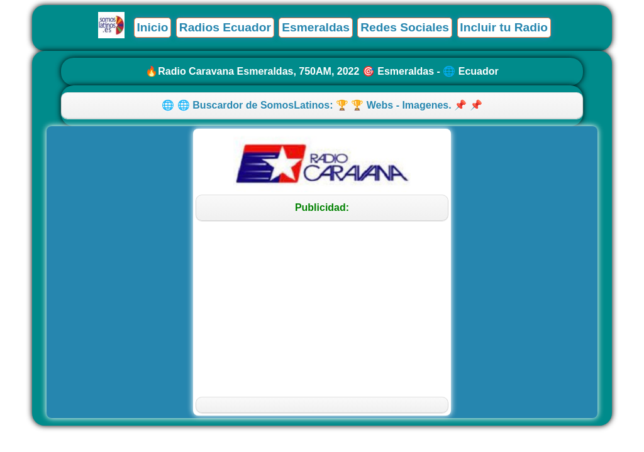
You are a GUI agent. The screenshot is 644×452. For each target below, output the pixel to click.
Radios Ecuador (225, 27)
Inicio (152, 27)
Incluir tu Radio (504, 27)
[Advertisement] (322, 309)
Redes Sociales (404, 27)
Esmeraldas (316, 27)
